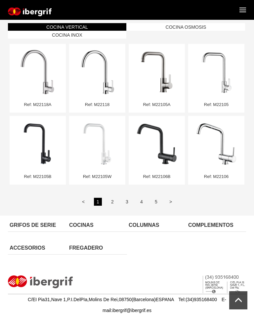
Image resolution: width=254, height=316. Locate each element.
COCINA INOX (67, 35)
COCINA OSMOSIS (186, 27)
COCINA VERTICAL (67, 27)
